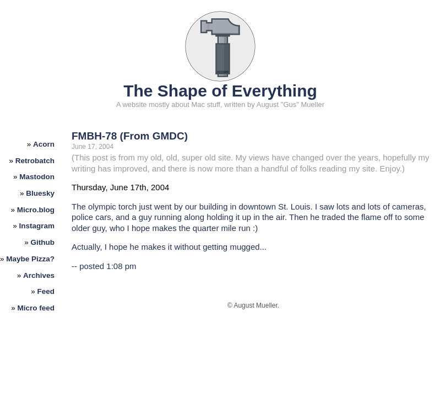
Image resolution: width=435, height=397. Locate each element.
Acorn (44, 144)
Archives (39, 275)
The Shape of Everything (220, 91)
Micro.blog (36, 210)
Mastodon (37, 177)
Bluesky (40, 193)
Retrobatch (35, 161)
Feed (46, 291)
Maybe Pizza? (30, 259)
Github (43, 242)
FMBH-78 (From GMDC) (130, 136)
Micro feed (36, 308)
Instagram (37, 226)
